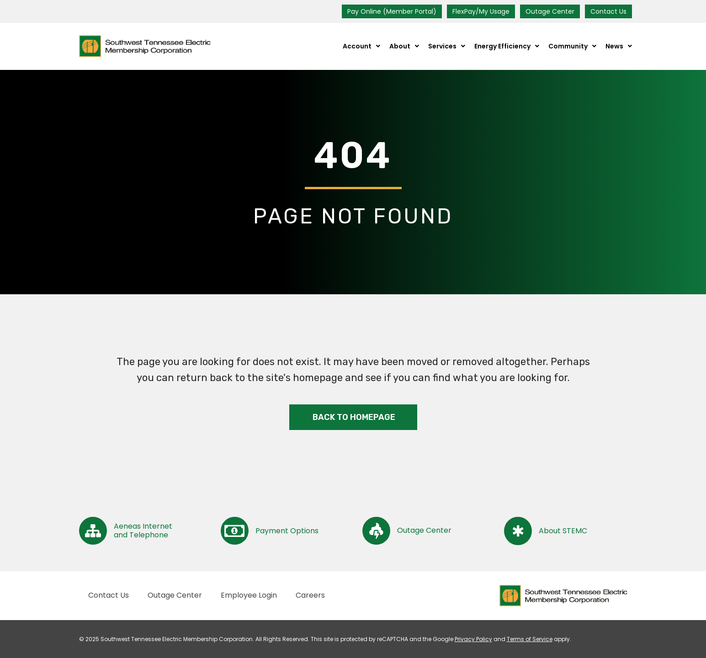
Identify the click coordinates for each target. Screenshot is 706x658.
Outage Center (550, 11)
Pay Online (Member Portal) (391, 11)
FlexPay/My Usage (481, 11)
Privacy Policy (473, 639)
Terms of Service (529, 639)
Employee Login (249, 595)
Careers (310, 595)
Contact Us (608, 11)
